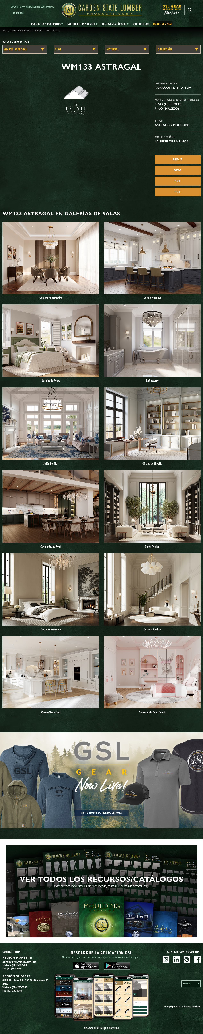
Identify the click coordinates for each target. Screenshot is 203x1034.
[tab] (47, 24)
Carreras (18, 13)
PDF (177, 192)
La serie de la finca (171, 141)
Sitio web (101, 1028)
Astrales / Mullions (172, 125)
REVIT (177, 159)
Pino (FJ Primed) (168, 104)
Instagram (166, 959)
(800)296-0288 (19, 987)
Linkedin (176, 959)
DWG (178, 170)
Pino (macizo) (167, 109)
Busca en (189, 9)
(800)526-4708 (19, 965)
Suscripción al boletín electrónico (33, 6)
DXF (177, 181)
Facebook (197, 959)
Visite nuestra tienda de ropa (101, 813)
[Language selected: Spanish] (191, 983)
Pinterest (187, 959)
